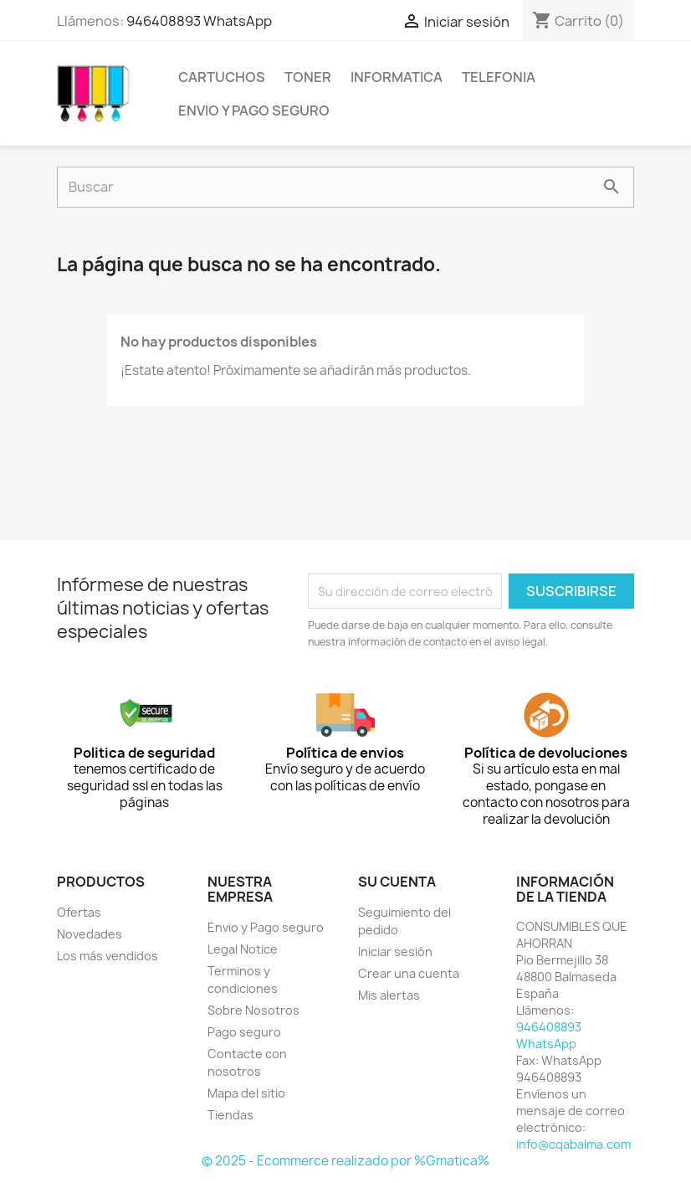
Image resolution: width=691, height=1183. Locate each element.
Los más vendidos (107, 956)
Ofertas (79, 912)
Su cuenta (397, 881)
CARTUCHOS (221, 77)
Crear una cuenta (408, 973)
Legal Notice (242, 949)
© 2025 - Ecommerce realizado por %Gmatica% (345, 1161)
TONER (307, 77)
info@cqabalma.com (573, 1144)
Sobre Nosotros (253, 1010)
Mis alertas (389, 995)
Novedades (89, 934)
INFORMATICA (397, 77)
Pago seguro (244, 1032)
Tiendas (230, 1115)
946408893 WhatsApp (199, 21)
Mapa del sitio (246, 1093)
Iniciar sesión (395, 951)
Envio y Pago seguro (254, 110)
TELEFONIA (498, 77)
